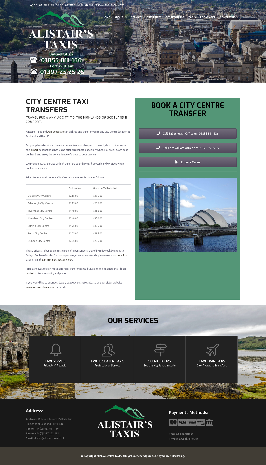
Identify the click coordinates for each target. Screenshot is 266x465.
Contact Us (227, 17)
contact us (121, 255)
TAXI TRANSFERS (212, 363)
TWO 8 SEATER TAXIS (107, 363)
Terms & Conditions (181, 434)
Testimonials (175, 17)
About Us (120, 17)
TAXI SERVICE (55, 363)
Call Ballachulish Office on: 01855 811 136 (188, 133)
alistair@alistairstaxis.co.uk (57, 259)
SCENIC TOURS (160, 363)
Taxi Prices (154, 17)
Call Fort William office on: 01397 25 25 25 (187, 148)
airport (34, 149)
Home (106, 17)
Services (137, 17)
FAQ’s (192, 17)
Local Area (207, 17)
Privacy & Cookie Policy (183, 438)
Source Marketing (173, 456)
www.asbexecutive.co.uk (40, 287)
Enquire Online (187, 162)
